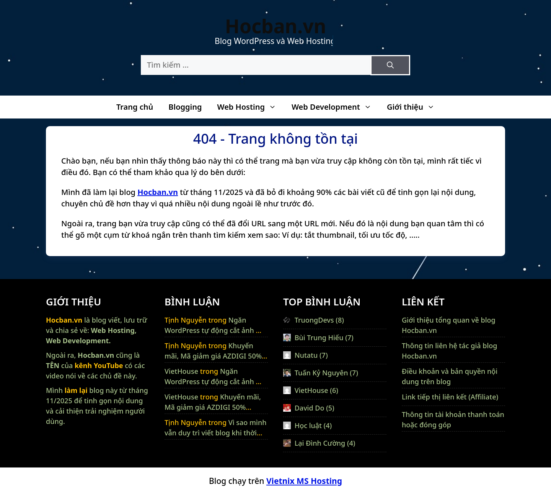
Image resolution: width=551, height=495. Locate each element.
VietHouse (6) (310, 390)
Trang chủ (134, 107)
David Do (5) (308, 407)
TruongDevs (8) (313, 320)
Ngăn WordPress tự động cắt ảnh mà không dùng (215, 330)
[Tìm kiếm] (390, 65)
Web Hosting (250, 107)
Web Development (335, 107)
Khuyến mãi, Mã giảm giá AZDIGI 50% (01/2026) (213, 356)
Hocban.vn (275, 26)
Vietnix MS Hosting (304, 481)
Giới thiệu (414, 107)
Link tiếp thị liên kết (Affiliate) (450, 396)
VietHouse (181, 371)
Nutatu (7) (305, 355)
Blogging (185, 107)
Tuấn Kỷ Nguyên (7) (320, 372)
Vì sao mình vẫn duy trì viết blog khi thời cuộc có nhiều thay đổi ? (216, 433)
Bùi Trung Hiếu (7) (318, 337)
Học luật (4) (307, 425)
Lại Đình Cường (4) (319, 443)
